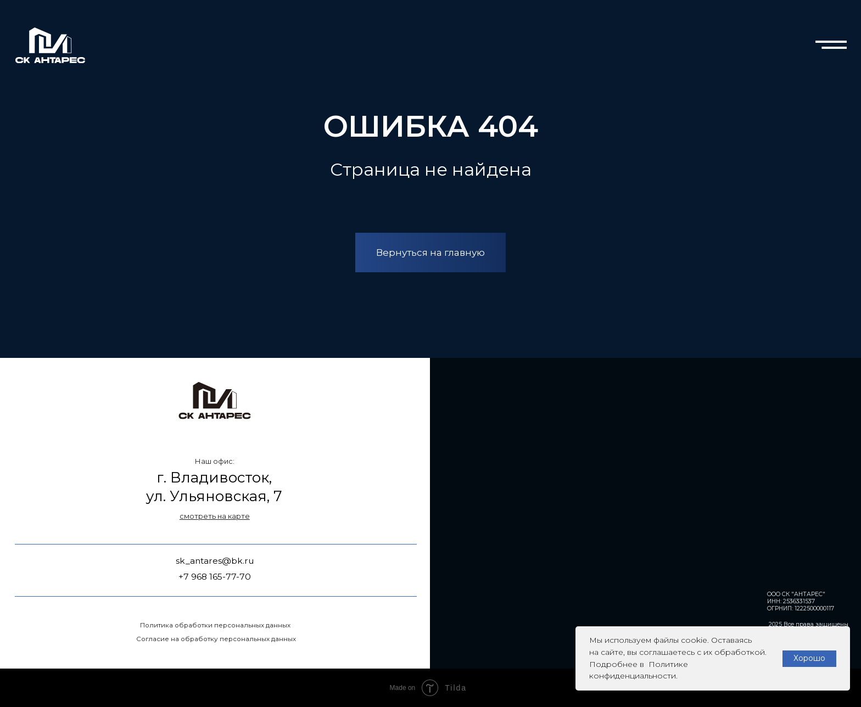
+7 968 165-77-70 (214, 576)
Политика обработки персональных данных (215, 625)
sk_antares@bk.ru (215, 561)
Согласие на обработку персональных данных (216, 639)
